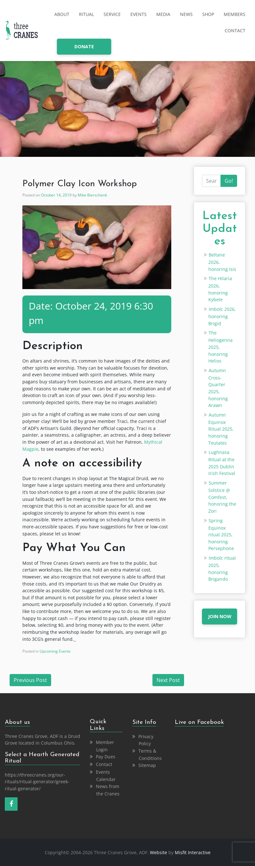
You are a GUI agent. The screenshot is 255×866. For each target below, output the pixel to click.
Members (234, 14)
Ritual (86, 14)
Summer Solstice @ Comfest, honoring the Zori (222, 497)
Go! (229, 180)
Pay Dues (105, 757)
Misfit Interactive (193, 852)
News (186, 14)
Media (163, 14)
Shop (208, 14)
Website (158, 852)
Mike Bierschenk (92, 195)
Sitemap (147, 765)
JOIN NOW (219, 616)
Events (138, 14)
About (61, 14)
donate (84, 46)
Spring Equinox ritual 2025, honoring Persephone (221, 534)
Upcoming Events (55, 651)
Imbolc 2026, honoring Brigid (222, 316)
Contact (235, 30)
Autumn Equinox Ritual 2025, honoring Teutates (221, 429)
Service (112, 14)
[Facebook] (11, 804)
